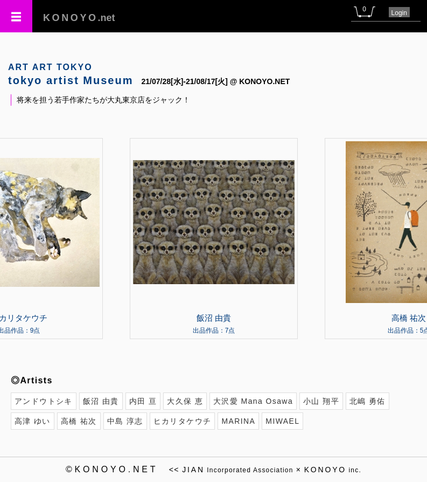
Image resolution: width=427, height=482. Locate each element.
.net (79, 17)
